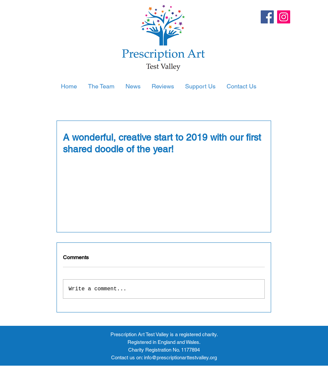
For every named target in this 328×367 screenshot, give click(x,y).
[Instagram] (283, 16)
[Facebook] (267, 16)
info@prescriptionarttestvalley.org (180, 357)
